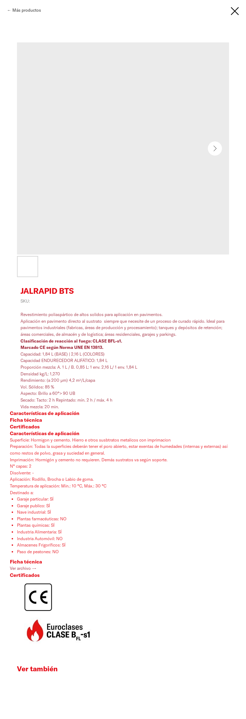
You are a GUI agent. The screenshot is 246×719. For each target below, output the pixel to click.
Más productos (26, 10)
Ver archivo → (23, 568)
